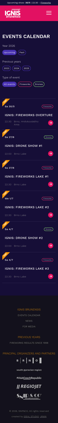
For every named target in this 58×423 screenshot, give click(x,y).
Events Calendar (29, 315)
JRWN (43, 416)
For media (29, 326)
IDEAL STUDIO (31, 416)
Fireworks (46, 2)
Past (21, 52)
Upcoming (9, 52)
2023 (6, 68)
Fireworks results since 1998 (29, 342)
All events (9, 84)
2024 (16, 68)
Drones (39, 84)
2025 (26, 68)
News (29, 321)
